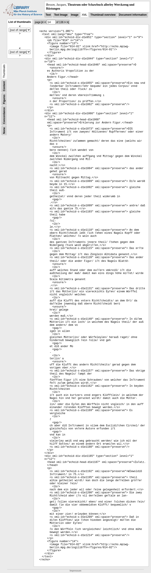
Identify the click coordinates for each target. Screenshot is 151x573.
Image (74, 14)
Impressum (75, 571)
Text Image (61, 14)
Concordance (4, 115)
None (4, 130)
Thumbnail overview (102, 14)
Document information (133, 14)
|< (42, 22)
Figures (4, 99)
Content (4, 86)
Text (48, 14)
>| (67, 22)
